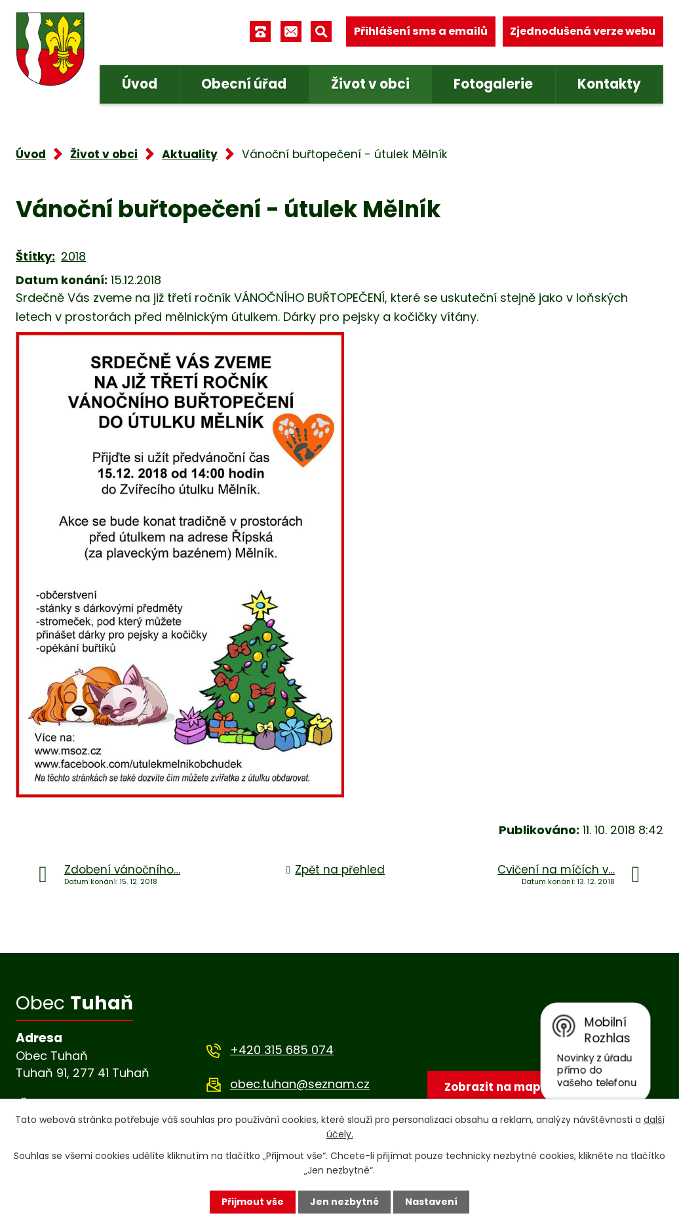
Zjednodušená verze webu (582, 31)
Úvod (139, 84)
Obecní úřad (243, 84)
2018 (73, 256)
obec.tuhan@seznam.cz (300, 1084)
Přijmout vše (253, 1201)
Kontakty (609, 84)
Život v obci (370, 84)
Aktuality (190, 154)
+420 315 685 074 (282, 1050)
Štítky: (35, 256)
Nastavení (431, 1201)
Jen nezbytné (344, 1201)
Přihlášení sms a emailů (421, 31)
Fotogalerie (493, 84)
